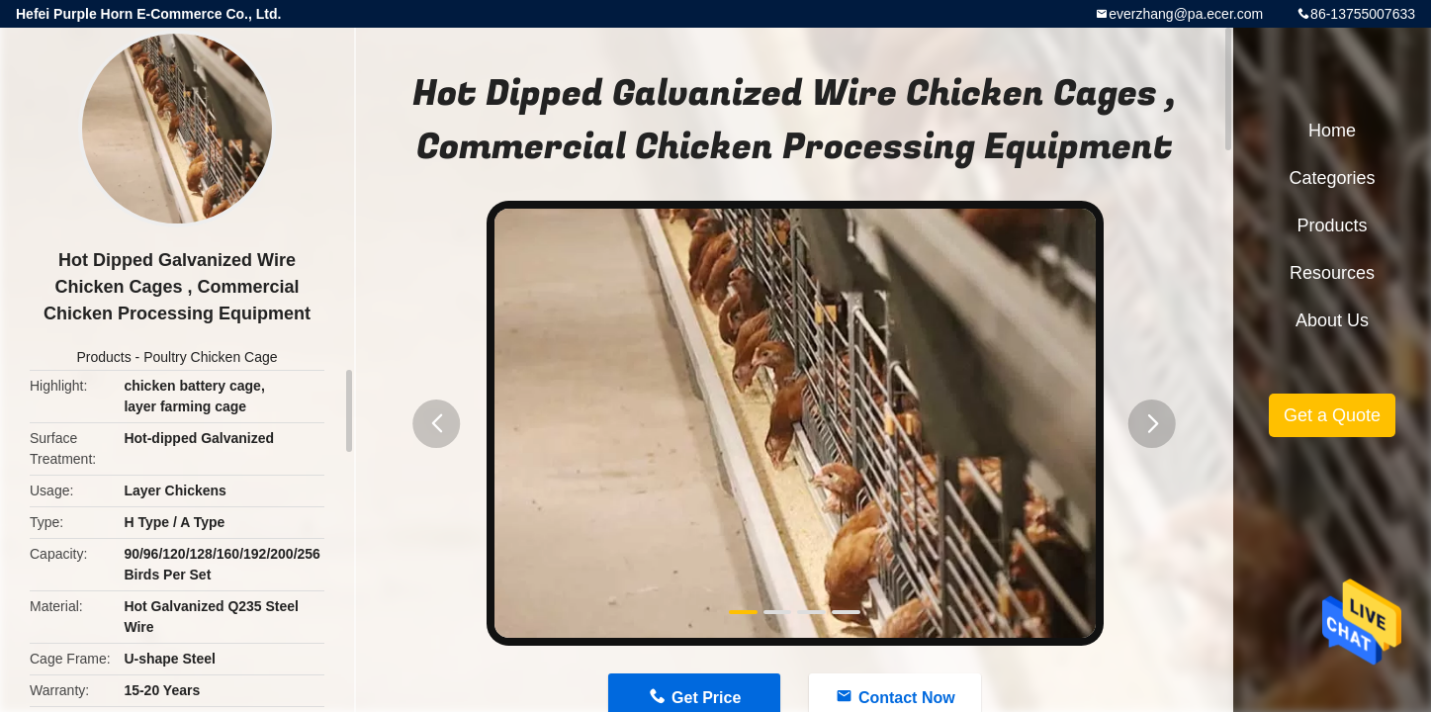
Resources (1332, 273)
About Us (1332, 320)
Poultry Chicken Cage (210, 357)
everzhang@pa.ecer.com (1186, 14)
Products (103, 357)
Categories (1332, 178)
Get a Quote (1332, 415)
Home (1332, 130)
